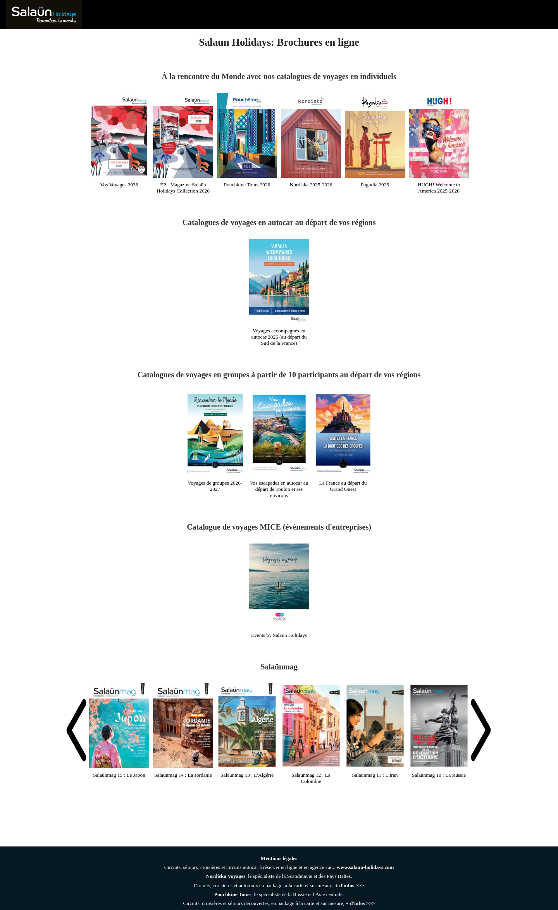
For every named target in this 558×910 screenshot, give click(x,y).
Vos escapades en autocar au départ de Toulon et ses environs (279, 489)
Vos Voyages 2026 (119, 185)
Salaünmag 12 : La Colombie (310, 778)
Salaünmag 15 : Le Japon (119, 775)
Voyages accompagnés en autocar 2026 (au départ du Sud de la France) (279, 337)
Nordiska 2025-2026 (311, 185)
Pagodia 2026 (375, 185)
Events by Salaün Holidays (279, 635)
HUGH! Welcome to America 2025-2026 (439, 188)
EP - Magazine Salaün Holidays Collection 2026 (183, 188)
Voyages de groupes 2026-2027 (215, 486)
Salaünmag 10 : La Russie (439, 775)
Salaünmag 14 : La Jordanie (183, 775)
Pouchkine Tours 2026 (247, 185)
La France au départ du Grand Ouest (343, 486)
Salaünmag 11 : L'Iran (375, 775)
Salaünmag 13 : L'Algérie (247, 775)
